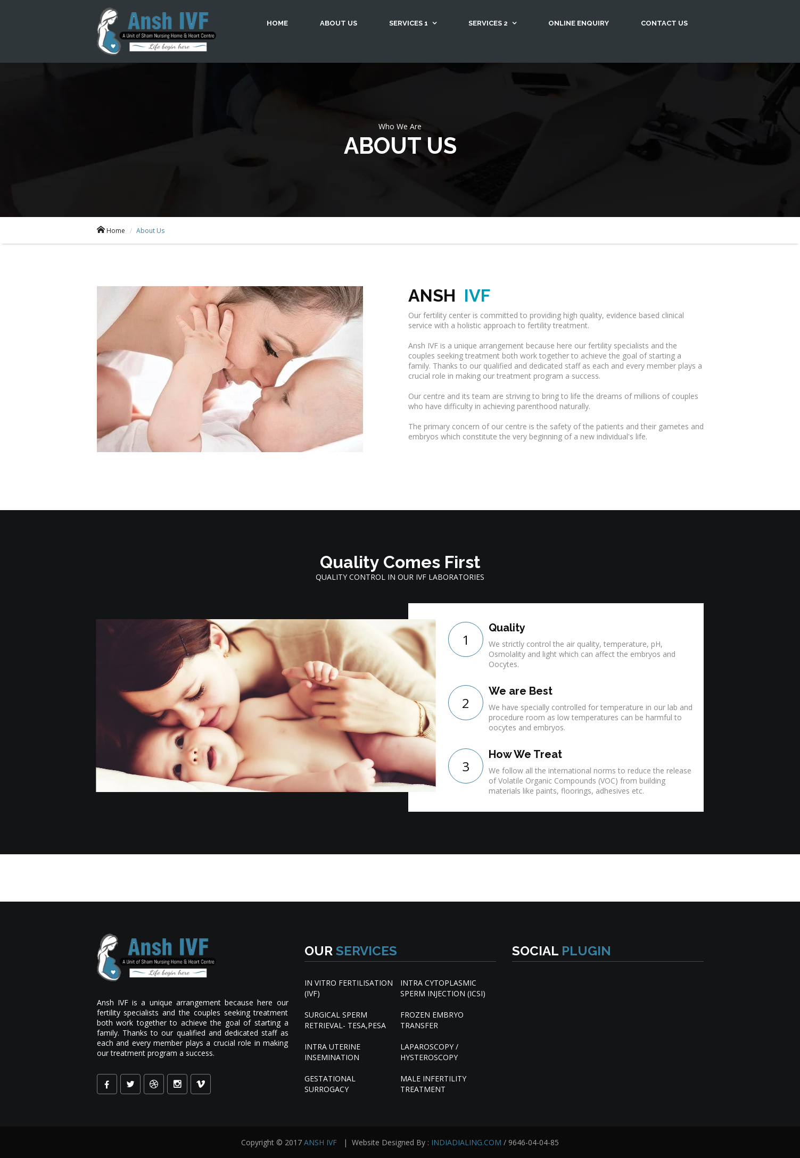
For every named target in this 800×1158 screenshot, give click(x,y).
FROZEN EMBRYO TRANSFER (432, 1020)
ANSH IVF (321, 1142)
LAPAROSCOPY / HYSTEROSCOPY (429, 1052)
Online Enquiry (578, 23)
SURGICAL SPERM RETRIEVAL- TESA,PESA (345, 1020)
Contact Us (664, 23)
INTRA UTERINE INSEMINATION (332, 1052)
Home (277, 23)
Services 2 (488, 23)
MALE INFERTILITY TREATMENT (433, 1083)
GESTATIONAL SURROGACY (330, 1083)
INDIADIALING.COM (467, 1142)
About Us (338, 23)
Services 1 (409, 23)
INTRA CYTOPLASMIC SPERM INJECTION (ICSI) (442, 988)
